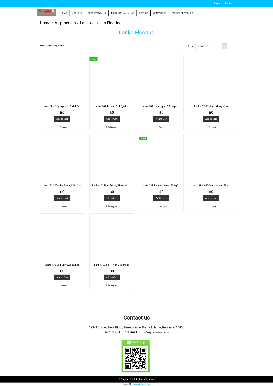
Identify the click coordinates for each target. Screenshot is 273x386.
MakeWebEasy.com (142, 384)
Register (229, 3)
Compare (63, 127)
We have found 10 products (52, 45)
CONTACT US (159, 13)
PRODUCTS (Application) (122, 13)
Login (217, 3)
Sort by (191, 46)
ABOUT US (77, 13)
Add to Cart (62, 119)
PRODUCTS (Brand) (97, 13)
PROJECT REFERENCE (182, 13)
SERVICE (143, 13)
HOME (64, 13)
